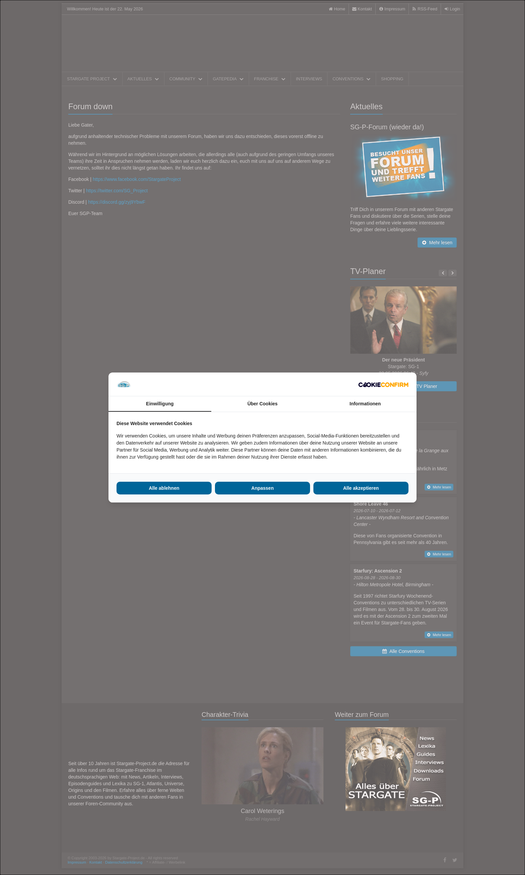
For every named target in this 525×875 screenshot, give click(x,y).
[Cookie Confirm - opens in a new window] (383, 384)
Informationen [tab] (365, 403)
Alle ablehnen (164, 488)
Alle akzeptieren (361, 488)
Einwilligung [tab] (159, 403)
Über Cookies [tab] (262, 403)
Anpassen (262, 488)
